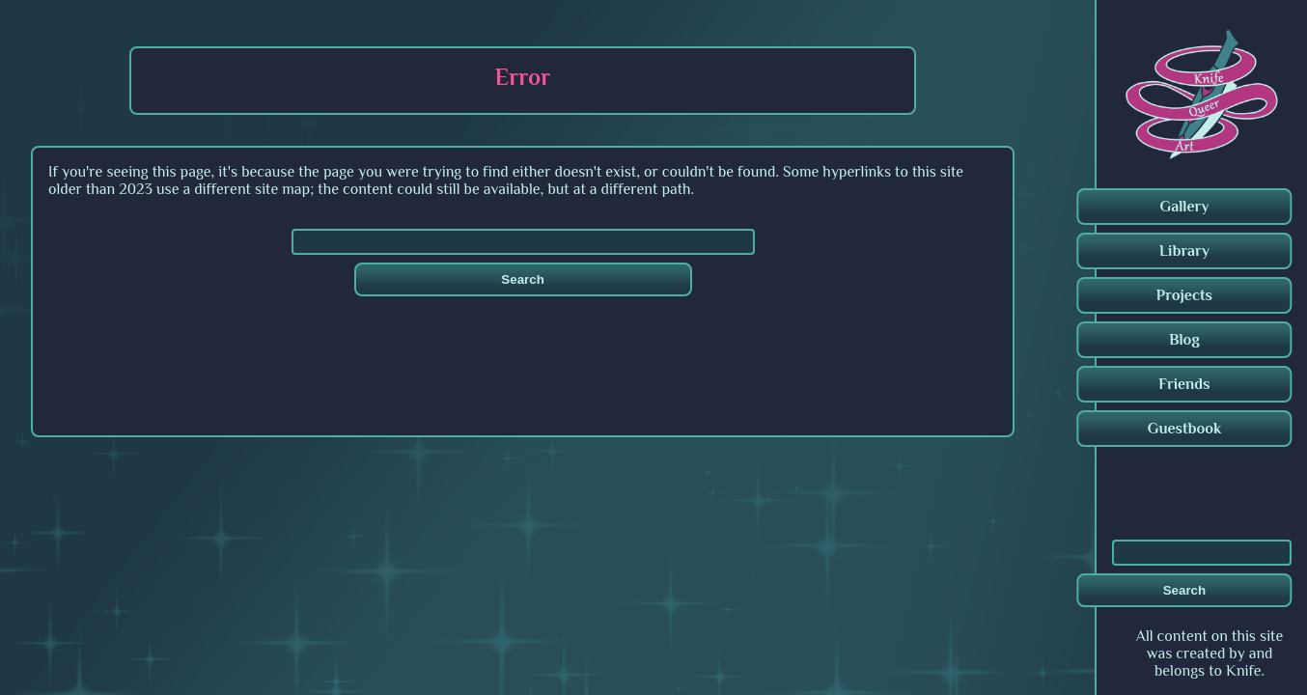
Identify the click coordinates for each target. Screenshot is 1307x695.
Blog (1184, 339)
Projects (1184, 295)
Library (1184, 251)
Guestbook (1185, 428)
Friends (1184, 384)
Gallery (1184, 206)
